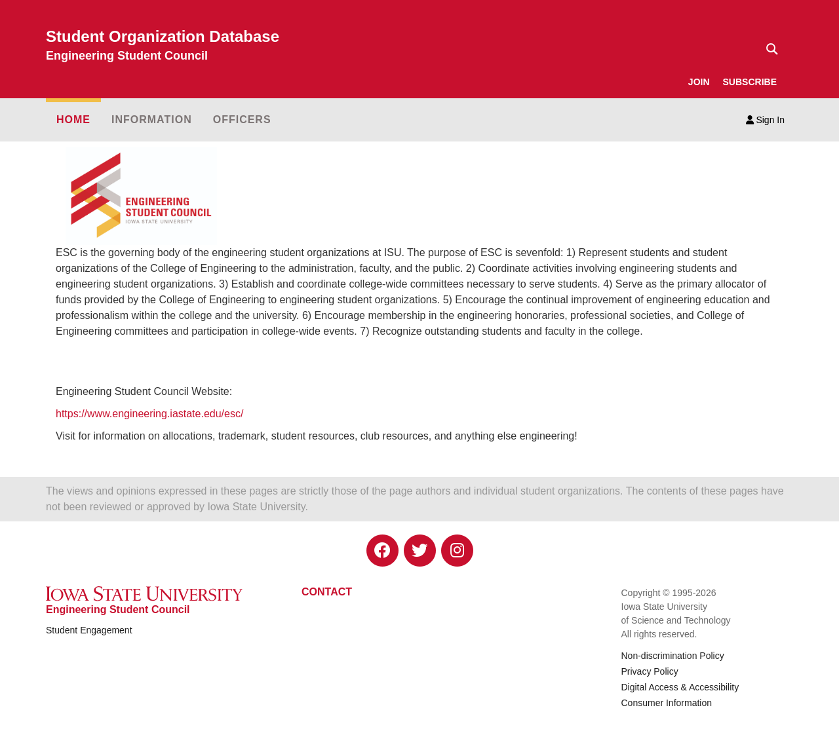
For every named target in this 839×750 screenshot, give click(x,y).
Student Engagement (89, 630)
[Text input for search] (768, 49)
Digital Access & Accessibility (680, 687)
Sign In (765, 120)
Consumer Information (666, 703)
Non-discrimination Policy (672, 655)
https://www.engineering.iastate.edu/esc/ (149, 413)
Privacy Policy (649, 671)
